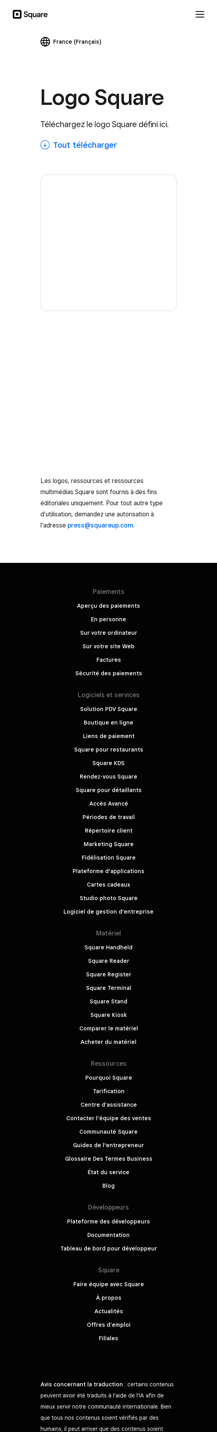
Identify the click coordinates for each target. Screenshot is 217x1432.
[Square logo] (108, 175)
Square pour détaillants (109, 518)
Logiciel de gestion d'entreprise (108, 640)
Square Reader (108, 689)
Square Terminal (108, 716)
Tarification (109, 819)
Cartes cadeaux (108, 613)
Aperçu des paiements (108, 334)
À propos (108, 1026)
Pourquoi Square (108, 806)
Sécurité (109, 1336)
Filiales (108, 1066)
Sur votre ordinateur (108, 361)
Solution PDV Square (108, 437)
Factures (108, 388)
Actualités (108, 1039)
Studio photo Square (109, 626)
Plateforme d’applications (108, 599)
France (77, 42)
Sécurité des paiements (108, 401)
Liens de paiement (108, 464)
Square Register (108, 703)
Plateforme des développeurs (108, 950)
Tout (85, 145)
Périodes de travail (109, 545)
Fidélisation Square (109, 586)
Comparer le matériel (108, 757)
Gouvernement (108, 1349)
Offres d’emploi (109, 1053)
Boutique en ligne (108, 451)
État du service (108, 900)
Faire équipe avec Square (108, 1012)
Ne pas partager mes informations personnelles (108, 1295)
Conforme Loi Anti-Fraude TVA (108, 1403)
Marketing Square (109, 572)
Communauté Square (108, 860)
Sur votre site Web (108, 374)
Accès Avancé (108, 532)
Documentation (108, 963)
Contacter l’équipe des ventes (108, 846)
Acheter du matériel (108, 770)
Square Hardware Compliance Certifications (109, 1363)
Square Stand (108, 730)
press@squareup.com (100, 253)
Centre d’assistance (109, 833)
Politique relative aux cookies (108, 1376)
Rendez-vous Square (108, 505)
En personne (108, 347)
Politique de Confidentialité (108, 1322)
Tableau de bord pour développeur (108, 977)
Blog (108, 914)
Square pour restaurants (108, 478)
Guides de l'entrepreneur (108, 873)
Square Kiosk (108, 743)
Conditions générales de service (108, 1309)
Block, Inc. (109, 1390)
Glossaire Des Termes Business (108, 887)
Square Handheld (108, 676)
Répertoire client (109, 559)
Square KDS (108, 491)
